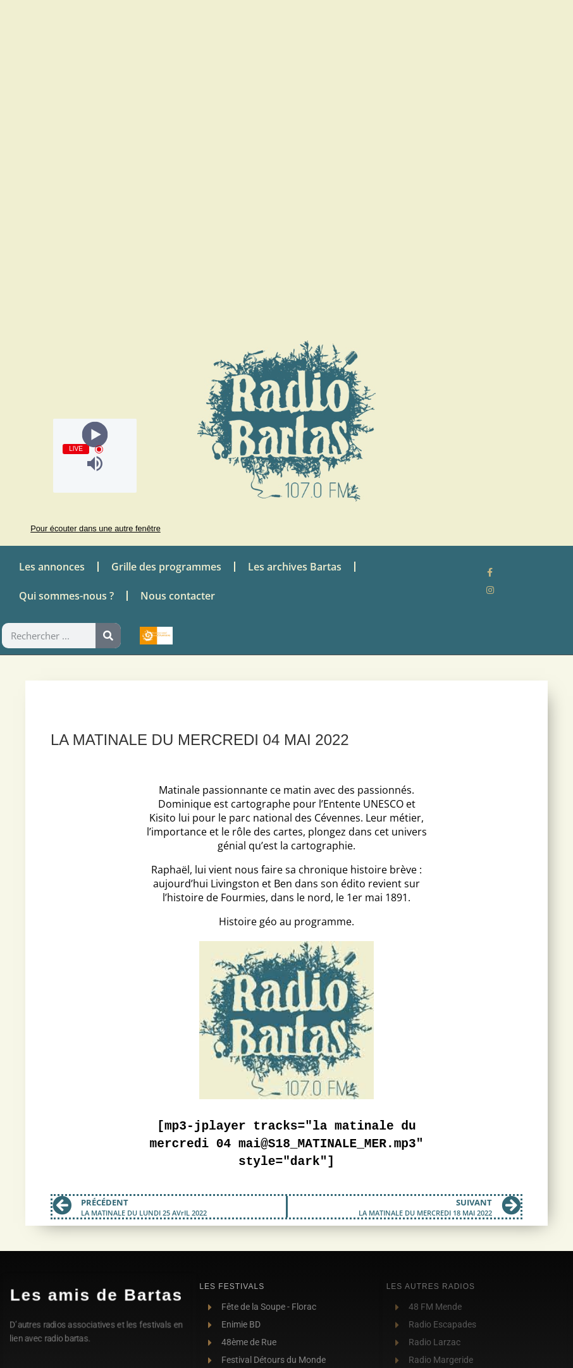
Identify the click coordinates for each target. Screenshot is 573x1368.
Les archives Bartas (295, 567)
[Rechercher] (108, 635)
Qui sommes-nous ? (66, 596)
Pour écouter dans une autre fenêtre (95, 528)
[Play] (95, 435)
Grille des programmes (166, 567)
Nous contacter (177, 596)
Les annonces (52, 567)
